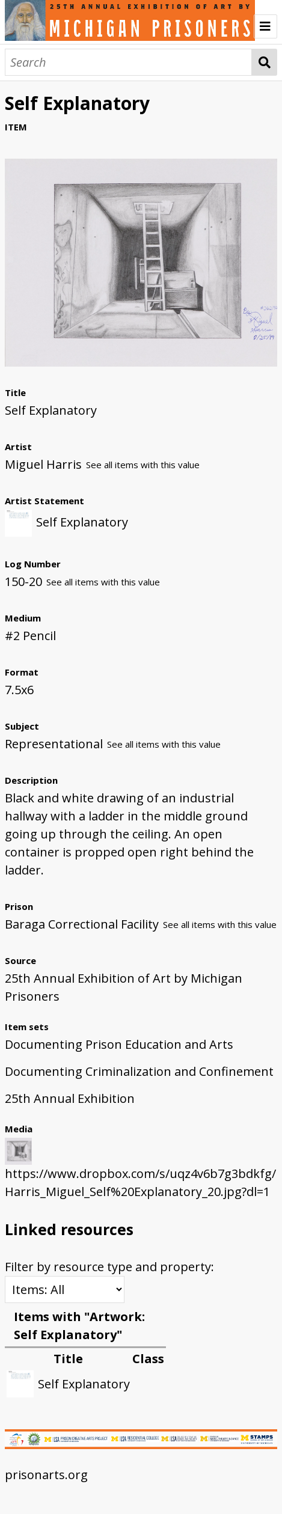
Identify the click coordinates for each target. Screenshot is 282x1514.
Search (264, 62)
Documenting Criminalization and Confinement (139, 1071)
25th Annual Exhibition (70, 1098)
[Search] (128, 62)
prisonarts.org (46, 1475)
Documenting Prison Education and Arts (119, 1044)
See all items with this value (143, 465)
